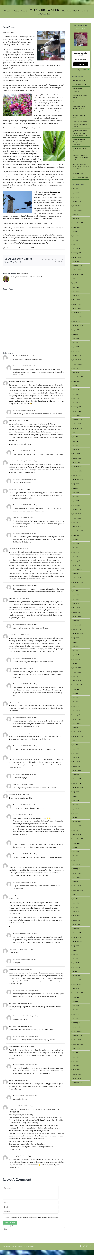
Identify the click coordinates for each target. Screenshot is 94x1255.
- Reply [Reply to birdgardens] (30, 969)
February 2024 (77, 304)
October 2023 (77, 321)
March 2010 (76, 1018)
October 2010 (77, 988)
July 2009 (75, 1052)
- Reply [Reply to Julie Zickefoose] (32, 1046)
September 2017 (78, 633)
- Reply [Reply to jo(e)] (27, 794)
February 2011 (77, 971)
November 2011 (77, 933)
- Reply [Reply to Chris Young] (30, 895)
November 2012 (77, 881)
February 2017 (77, 663)
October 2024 (77, 270)
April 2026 (76, 193)
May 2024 (75, 291)
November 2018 (77, 573)
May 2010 (75, 1010)
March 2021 (76, 454)
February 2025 (77, 253)
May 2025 (75, 240)
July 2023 (75, 334)
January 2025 (77, 257)
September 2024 (78, 274)
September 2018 (78, 582)
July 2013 (75, 847)
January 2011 (77, 976)
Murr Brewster (8, 248)
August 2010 (76, 997)
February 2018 (77, 612)
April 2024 (76, 295)
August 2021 (76, 432)
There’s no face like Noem (80, 177)
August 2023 (76, 330)
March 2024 (76, 300)
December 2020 (77, 467)
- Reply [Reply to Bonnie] (31, 668)
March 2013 (76, 864)
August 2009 (76, 1048)
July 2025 (75, 231)
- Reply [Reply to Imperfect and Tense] (35, 461)
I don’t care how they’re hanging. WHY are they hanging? (80, 124)
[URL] (30, 1212)
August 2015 (76, 740)
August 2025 (76, 227)
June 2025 (76, 236)
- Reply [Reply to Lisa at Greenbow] (34, 356)
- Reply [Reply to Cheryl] (31, 517)
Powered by (81, 70)
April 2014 (76, 809)
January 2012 (77, 924)
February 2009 (77, 1074)
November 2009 (77, 1035)
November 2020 (77, 471)
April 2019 (76, 552)
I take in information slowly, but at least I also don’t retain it (80, 142)
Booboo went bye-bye (79, 84)
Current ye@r (8, 1226)
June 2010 (76, 1005)
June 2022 (76, 390)
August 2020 (76, 484)
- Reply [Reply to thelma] (28, 864)
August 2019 (76, 535)
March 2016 (76, 710)
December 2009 (77, 1031)
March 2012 (76, 916)
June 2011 (76, 954)
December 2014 (77, 774)
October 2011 (77, 937)
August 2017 (76, 638)
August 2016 (76, 689)
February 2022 (77, 407)
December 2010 (77, 980)
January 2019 (77, 565)
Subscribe (80, 64)
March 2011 (76, 967)
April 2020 (76, 501)
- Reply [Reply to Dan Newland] (31, 1003)
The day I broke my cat (80, 102)
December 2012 (77, 877)
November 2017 (77, 625)
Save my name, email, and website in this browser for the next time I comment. (32, 1218)
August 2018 (76, 586)
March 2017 (76, 659)
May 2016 (75, 702)
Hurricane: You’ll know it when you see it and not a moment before (81, 166)
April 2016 (76, 706)
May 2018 (75, 599)
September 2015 (78, 736)
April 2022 (76, 398)
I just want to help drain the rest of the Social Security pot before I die (80, 133)
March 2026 (76, 197)
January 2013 (77, 873)
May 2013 (75, 856)
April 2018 (76, 603)
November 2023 (77, 317)
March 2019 (76, 556)
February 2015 (77, 766)
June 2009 (76, 1057)
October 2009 (77, 1040)
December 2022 (77, 364)
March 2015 (76, 762)
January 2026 (77, 206)
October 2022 (77, 372)
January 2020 (77, 514)
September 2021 (78, 428)
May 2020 (75, 496)
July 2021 (75, 437)
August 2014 (76, 792)
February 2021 (77, 458)
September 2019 (78, 531)
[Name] (30, 1202)
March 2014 (76, 813)
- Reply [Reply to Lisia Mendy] (31, 1106)
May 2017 (75, 650)
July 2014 (75, 796)
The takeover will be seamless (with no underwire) (79, 108)
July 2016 (75, 693)
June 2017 (76, 646)
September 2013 (78, 839)
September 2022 (78, 377)
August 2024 (76, 278)
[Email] (30, 1207)
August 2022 (76, 381)
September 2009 (78, 1044)
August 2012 (76, 894)
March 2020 (76, 505)
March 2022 (76, 402)
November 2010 (77, 984)
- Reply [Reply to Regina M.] (29, 702)
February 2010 (77, 1023)
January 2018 (77, 616)
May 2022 (75, 394)
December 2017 (77, 620)
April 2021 (76, 449)
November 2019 (77, 522)
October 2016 (77, 680)
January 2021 (77, 462)
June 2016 (76, 698)
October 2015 (77, 732)
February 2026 (77, 201)
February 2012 (77, 920)
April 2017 (76, 655)
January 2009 (77, 1078)
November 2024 (77, 266)
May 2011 (75, 958)
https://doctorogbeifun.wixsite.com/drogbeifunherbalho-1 (35, 1147)
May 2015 (75, 753)
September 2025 (78, 223)
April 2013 (76, 860)
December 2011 (77, 928)
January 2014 (77, 822)
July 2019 (75, 539)
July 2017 (75, 642)
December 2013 (77, 826)
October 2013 (77, 834)
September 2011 (78, 941)
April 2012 (76, 911)
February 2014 (77, 817)
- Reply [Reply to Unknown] (29, 1156)
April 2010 (76, 1014)
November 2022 (77, 368)
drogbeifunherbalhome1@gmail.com (32, 1144)
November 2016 (77, 676)
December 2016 (77, 672)
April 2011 (76, 963)
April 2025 (76, 244)
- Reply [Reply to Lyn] (26, 1080)
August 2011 (76, 946)
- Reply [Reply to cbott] (27, 420)
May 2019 (75, 548)
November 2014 (77, 779)
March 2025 (76, 248)
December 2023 (77, 313)
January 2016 (77, 719)
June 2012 (76, 903)
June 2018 (76, 595)
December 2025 (77, 210)
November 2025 (77, 214)
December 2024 (77, 261)
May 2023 (75, 342)
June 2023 (76, 338)
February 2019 (77, 561)
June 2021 (76, 441)
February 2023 (77, 355)
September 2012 (78, 890)
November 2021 (77, 420)
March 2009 (76, 1070)
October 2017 (77, 629)
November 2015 (77, 727)
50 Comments (35, 248)
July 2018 (75, 591)
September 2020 (78, 479)
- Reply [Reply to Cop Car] (28, 489)
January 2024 (77, 308)
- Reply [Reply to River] (30, 815)
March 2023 (76, 351)
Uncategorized (26, 248)
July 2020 (75, 488)
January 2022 (77, 411)
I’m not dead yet (78, 173)
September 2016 (78, 685)
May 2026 (75, 189)
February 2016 (77, 715)
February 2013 (77, 869)
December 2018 (77, 569)
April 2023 (76, 347)
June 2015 (76, 749)
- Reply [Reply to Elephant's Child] (33, 733)
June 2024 (76, 287)
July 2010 (75, 1001)
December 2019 (77, 518)
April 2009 (76, 1065)
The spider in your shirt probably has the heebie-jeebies (80, 157)
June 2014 (76, 800)
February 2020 (77, 509)
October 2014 (77, 783)
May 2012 (75, 907)
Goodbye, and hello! (79, 80)
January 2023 (77, 360)
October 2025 (77, 218)
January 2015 (77, 770)
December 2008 (77, 1082)
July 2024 (75, 283)
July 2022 (75, 385)
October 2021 (77, 424)
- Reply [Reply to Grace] (27, 598)
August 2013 (76, 843)
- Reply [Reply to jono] (26, 548)
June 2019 (76, 544)
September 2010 (78, 993)
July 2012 (75, 899)
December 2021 (77, 415)
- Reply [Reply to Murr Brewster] (35, 366)
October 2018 (77, 578)
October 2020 (77, 475)
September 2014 (78, 787)
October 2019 (77, 526)
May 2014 (75, 804)
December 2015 (77, 723)
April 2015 (76, 757)
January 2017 (77, 668)
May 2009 (75, 1061)
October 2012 (77, 886)
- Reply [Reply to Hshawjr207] (31, 381)
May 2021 (75, 445)
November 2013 (77, 830)
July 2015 (75, 745)
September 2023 (78, 325)
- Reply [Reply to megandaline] (31, 949)
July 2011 (75, 950)
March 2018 (76, 608)
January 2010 (77, 1027)
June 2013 (76, 852)
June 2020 (76, 492)
